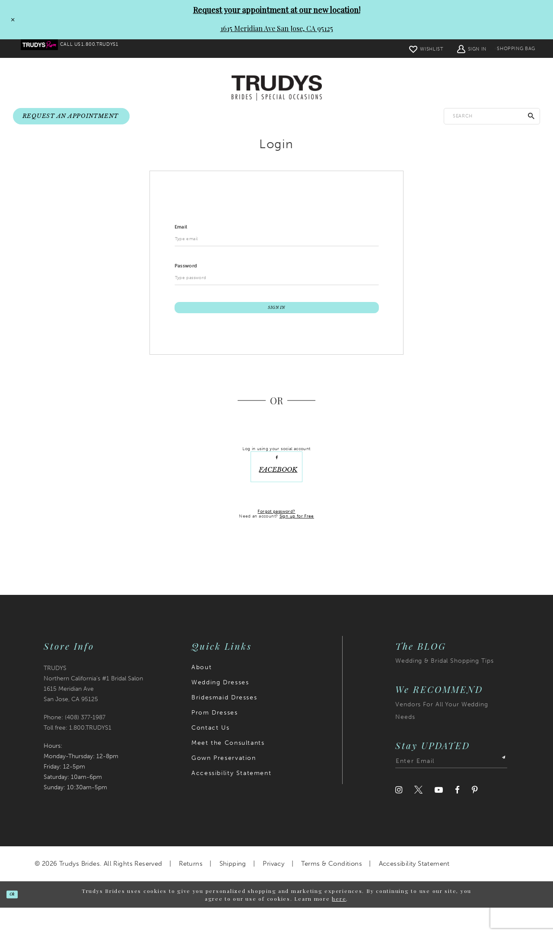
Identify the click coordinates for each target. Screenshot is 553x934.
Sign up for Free (297, 542)
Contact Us (210, 754)
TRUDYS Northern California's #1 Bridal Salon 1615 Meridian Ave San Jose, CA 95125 (93, 710)
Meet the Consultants (227, 769)
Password (186, 270)
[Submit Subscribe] (499, 787)
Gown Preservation (223, 784)
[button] (452, 48)
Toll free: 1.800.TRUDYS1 (77, 754)
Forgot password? (276, 537)
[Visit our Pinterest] (475, 816)
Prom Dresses (214, 739)
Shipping (232, 890)
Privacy (273, 890)
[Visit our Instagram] (398, 816)
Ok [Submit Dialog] (18, 920)
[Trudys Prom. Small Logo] (45, 48)
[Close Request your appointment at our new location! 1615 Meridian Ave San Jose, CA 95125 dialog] (9, 19)
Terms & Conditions (331, 890)
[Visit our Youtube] (439, 816)
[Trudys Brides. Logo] (277, 89)
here (339, 924)
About (201, 693)
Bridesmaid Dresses (224, 724)
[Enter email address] (451, 787)
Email (181, 231)
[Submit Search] (531, 116)
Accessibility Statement (231, 799)
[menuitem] (45, 48)
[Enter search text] (492, 116)
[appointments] (71, 116)
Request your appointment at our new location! (276, 10)
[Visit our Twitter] (418, 816)
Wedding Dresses (220, 708)
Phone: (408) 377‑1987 (74, 743)
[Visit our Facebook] (457, 816)
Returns (191, 890)
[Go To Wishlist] (406, 48)
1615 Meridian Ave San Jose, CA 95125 (276, 28)
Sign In (276, 317)
